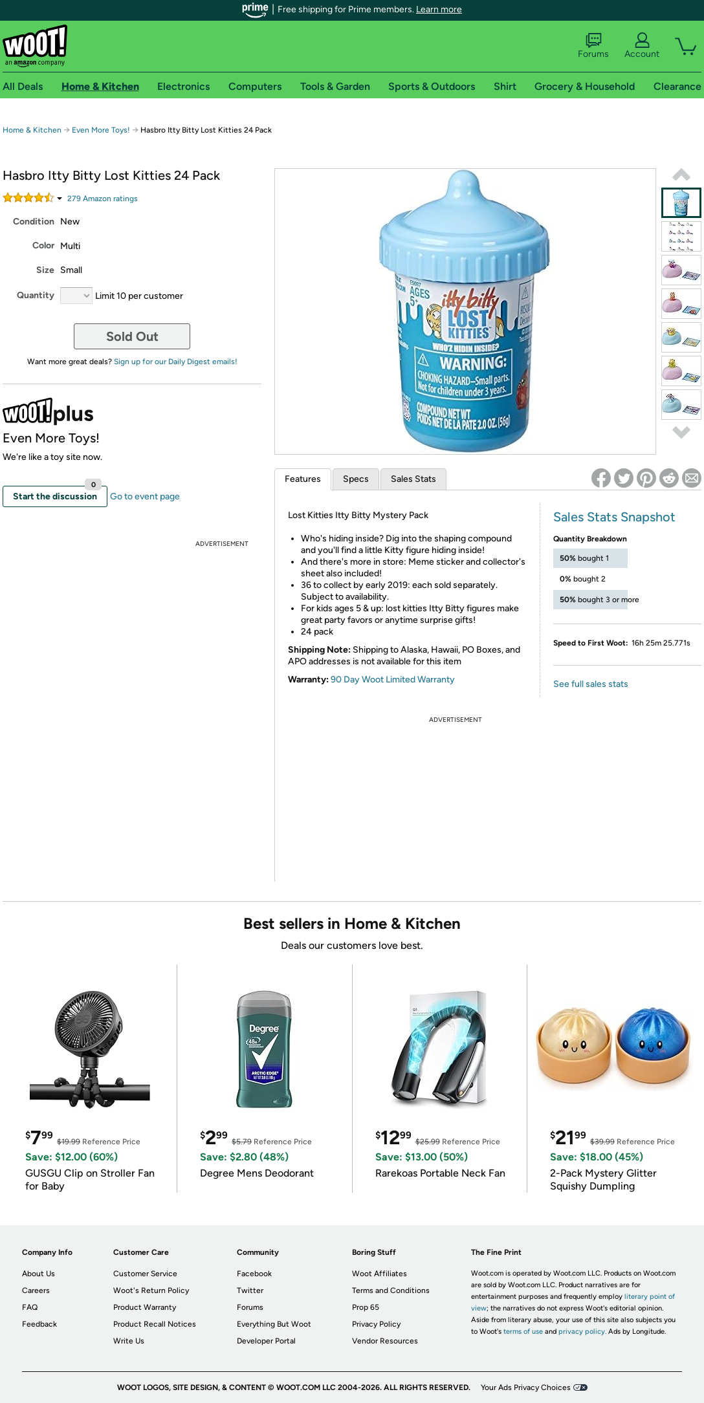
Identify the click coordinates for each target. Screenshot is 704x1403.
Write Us (128, 1340)
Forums (593, 46)
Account (641, 46)
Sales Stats (413, 478)
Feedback (39, 1324)
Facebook (254, 1273)
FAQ (30, 1307)
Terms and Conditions (391, 1290)
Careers (36, 1290)
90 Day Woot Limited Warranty (393, 679)
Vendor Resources (385, 1340)
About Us (38, 1273)
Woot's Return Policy (151, 1290)
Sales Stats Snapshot (614, 517)
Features (303, 478)
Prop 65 (365, 1307)
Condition (33, 221)
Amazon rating (102, 198)
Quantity (35, 295)
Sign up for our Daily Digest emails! (175, 361)
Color (43, 245)
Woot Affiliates (379, 1273)
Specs (356, 478)
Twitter (250, 1290)
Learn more (439, 9)
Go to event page (145, 496)
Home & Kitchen (32, 130)
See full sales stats (590, 684)
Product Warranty (144, 1307)
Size (45, 270)
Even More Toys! (101, 130)
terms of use (523, 1331)
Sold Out (132, 336)
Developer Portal (266, 1340)
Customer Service (145, 1273)
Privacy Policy (376, 1324)
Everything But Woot (274, 1324)
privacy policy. (582, 1331)
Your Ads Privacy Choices (526, 1387)
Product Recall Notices (154, 1324)
